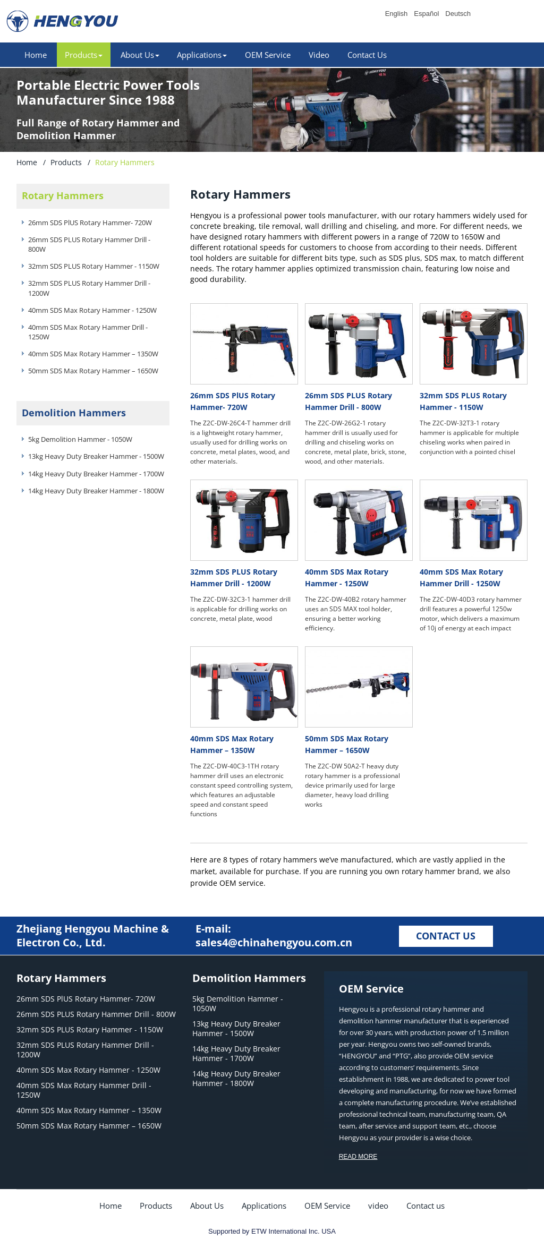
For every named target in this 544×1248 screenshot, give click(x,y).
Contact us (425, 1205)
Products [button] (84, 54)
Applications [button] (202, 54)
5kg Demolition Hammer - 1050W (80, 439)
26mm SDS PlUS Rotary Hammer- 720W (90, 222)
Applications (264, 1205)
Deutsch (458, 14)
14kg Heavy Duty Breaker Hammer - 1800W (96, 490)
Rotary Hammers (63, 195)
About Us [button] (140, 54)
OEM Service (268, 54)
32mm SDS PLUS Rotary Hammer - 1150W (93, 266)
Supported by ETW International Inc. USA (272, 1231)
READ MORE (358, 1156)
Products (66, 162)
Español (426, 14)
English (396, 14)
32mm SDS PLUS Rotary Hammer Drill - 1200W (89, 287)
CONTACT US (445, 935)
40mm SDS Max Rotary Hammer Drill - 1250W (88, 331)
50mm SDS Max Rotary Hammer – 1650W (93, 370)
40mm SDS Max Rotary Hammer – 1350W (93, 353)
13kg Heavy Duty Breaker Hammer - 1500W (96, 456)
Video (319, 54)
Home (35, 54)
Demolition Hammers (74, 412)
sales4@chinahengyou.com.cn (274, 942)
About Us (207, 1205)
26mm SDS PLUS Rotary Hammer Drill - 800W (89, 244)
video (378, 1205)
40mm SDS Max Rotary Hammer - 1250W (92, 310)
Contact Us (367, 54)
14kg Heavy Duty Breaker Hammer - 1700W (96, 473)
